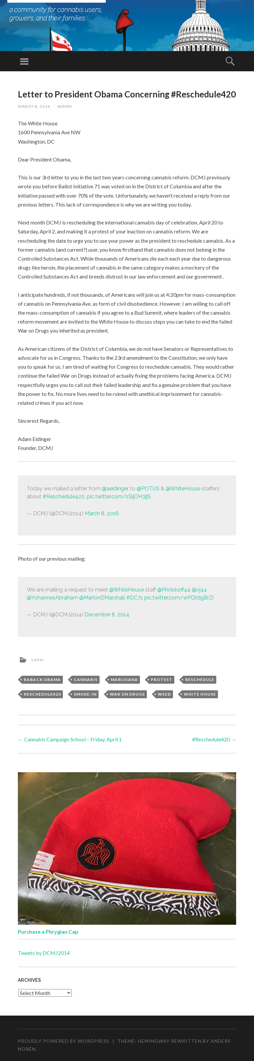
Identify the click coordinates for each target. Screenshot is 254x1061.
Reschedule (199, 679)
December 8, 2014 (107, 614)
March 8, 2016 (102, 513)
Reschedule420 (42, 694)
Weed (164, 694)
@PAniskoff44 (173, 590)
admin (64, 106)
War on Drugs (127, 694)
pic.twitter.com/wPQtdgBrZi (179, 597)
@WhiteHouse (183, 488)
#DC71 (134, 597)
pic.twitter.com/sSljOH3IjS (119, 496)
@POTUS (148, 488)
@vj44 (199, 590)
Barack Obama (42, 679)
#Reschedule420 (64, 496)
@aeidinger (115, 488)
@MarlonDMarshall (102, 597)
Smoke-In (85, 694)
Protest (161, 679)
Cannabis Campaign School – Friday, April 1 (70, 739)
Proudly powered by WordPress (63, 1041)
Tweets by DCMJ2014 (44, 953)
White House (200, 694)
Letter (37, 659)
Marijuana (124, 679)
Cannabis (86, 679)
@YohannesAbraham (52, 597)
